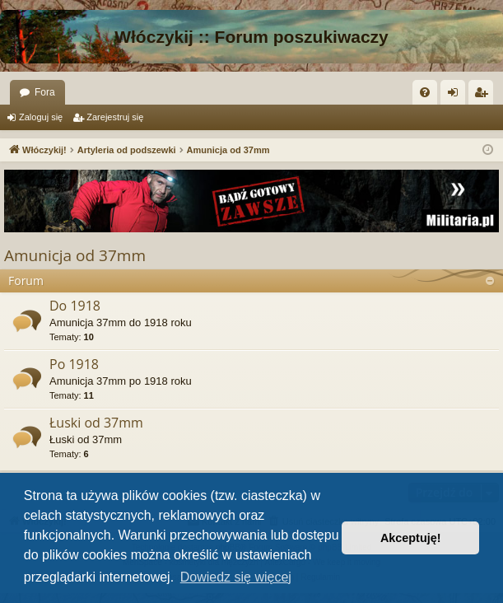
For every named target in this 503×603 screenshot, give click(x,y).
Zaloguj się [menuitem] (456, 95)
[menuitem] (424, 92)
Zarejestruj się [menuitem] (484, 95)
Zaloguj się (41, 117)
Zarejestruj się (114, 117)
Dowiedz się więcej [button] (235, 577)
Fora (45, 92)
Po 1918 (74, 364)
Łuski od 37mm (96, 423)
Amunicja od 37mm (75, 255)
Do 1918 (74, 306)
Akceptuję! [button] (410, 538)
